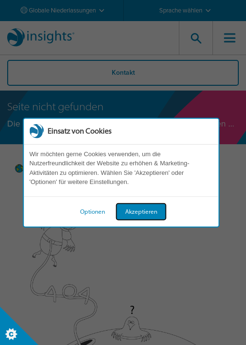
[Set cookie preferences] (19, 326)
